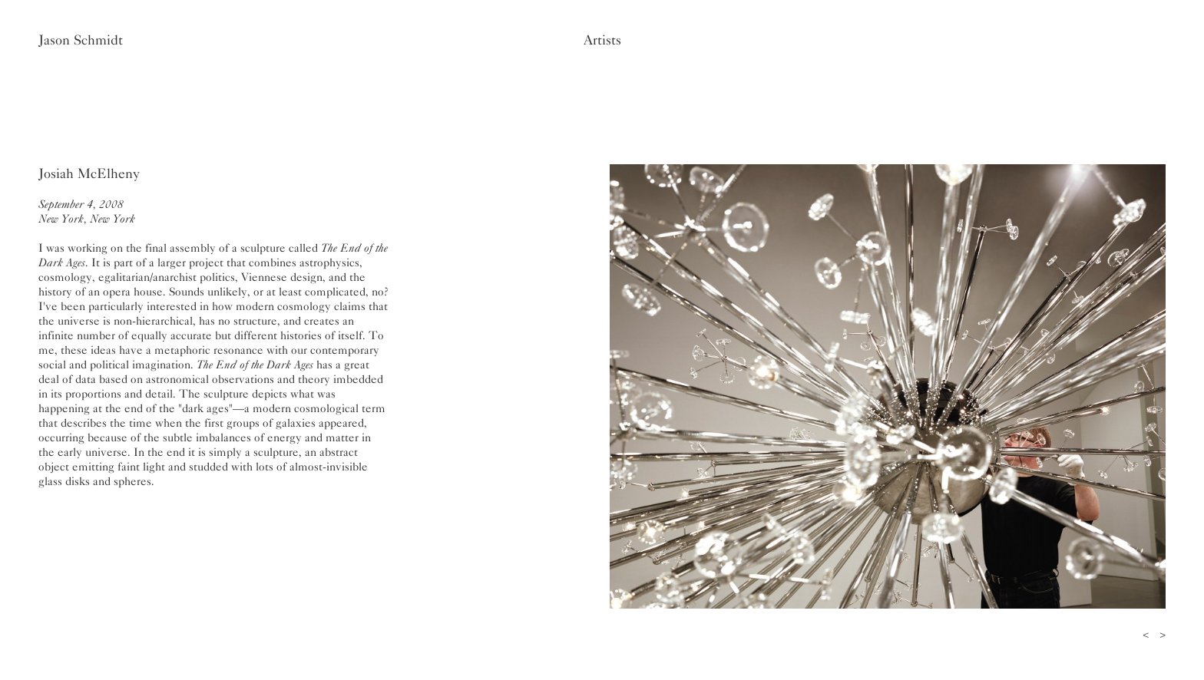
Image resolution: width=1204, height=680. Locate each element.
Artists (602, 39)
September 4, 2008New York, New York (86, 211)
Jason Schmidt (80, 39)
